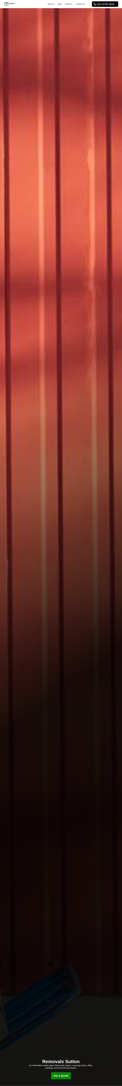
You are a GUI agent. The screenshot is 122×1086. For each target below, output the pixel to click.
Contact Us (80, 4)
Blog (59, 4)
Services (51, 4)
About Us (68, 4)
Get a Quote (61, 1075)
